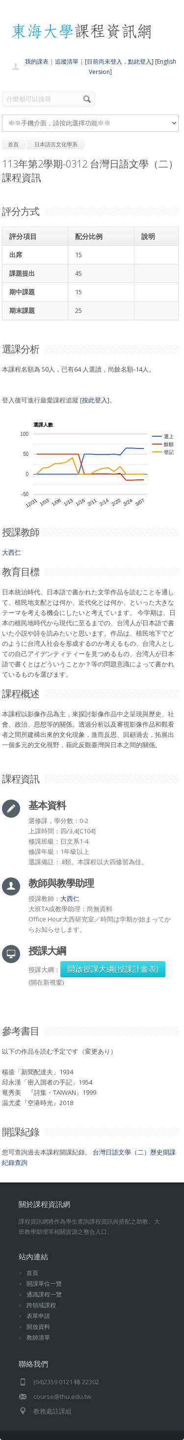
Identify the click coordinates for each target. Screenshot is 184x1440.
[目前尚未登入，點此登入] (119, 61)
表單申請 (38, 1316)
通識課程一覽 (44, 1294)
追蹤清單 (67, 61)
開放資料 (38, 1326)
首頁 (32, 1273)
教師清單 (38, 1337)
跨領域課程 (41, 1305)
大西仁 (11, 552)
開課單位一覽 (44, 1283)
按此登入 (94, 400)
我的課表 (37, 61)
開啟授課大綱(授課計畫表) (112, 969)
